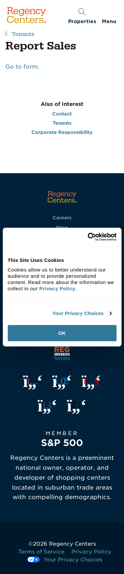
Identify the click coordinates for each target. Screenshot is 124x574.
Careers (62, 217)
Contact (62, 113)
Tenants (23, 34)
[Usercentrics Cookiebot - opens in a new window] (88, 237)
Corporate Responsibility (62, 132)
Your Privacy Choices (77, 313)
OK (62, 333)
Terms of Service (41, 552)
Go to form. (22, 66)
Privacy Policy (91, 552)
